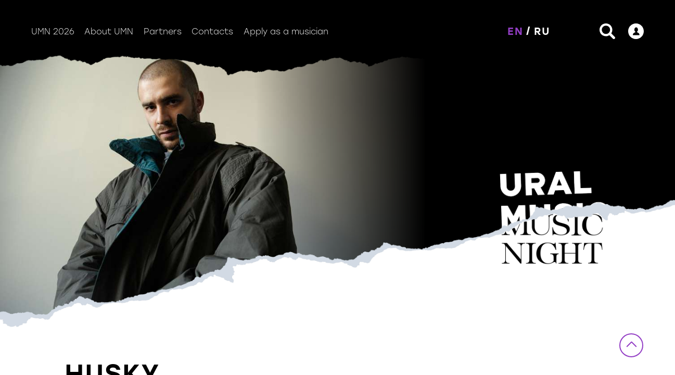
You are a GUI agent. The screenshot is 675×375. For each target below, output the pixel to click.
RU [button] (542, 31)
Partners (163, 31)
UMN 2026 (52, 31)
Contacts (212, 31)
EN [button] (515, 31)
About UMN (108, 31)
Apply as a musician (286, 31)
